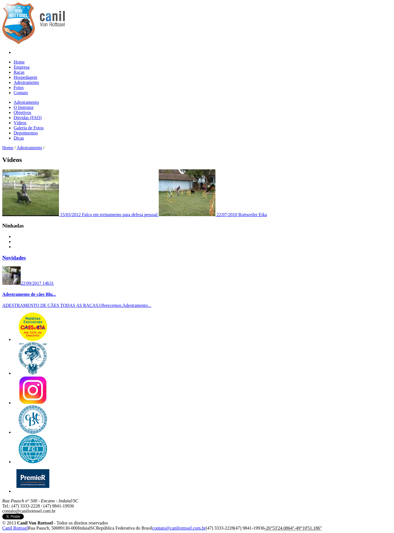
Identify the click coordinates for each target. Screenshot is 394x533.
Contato (21, 92)
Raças (19, 72)
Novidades (14, 258)
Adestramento (26, 82)
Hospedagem (25, 77)
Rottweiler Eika (213, 214)
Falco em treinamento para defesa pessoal (80, 214)
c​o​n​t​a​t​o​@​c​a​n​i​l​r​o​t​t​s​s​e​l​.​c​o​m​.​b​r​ (179, 528)
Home (19, 62)
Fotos (19, 87)
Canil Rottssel (15, 528)
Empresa (21, 67)
